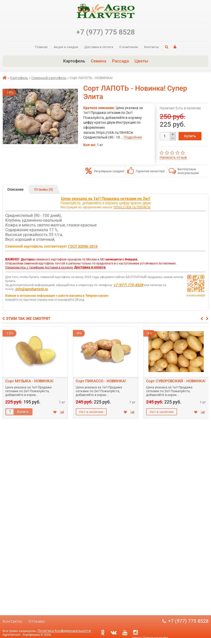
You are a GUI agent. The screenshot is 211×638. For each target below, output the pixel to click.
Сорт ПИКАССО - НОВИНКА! (101, 381)
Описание (15, 189)
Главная (41, 47)
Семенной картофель (48, 78)
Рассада (120, 60)
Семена (98, 60)
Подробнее (133, 137)
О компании (128, 47)
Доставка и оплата (98, 47)
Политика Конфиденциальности (64, 631)
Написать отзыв (173, 157)
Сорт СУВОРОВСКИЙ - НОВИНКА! (175, 381)
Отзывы (36, 621)
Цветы (141, 60)
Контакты (151, 47)
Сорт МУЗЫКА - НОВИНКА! (29, 381)
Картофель (74, 60)
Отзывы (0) (43, 189)
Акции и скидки (66, 47)
